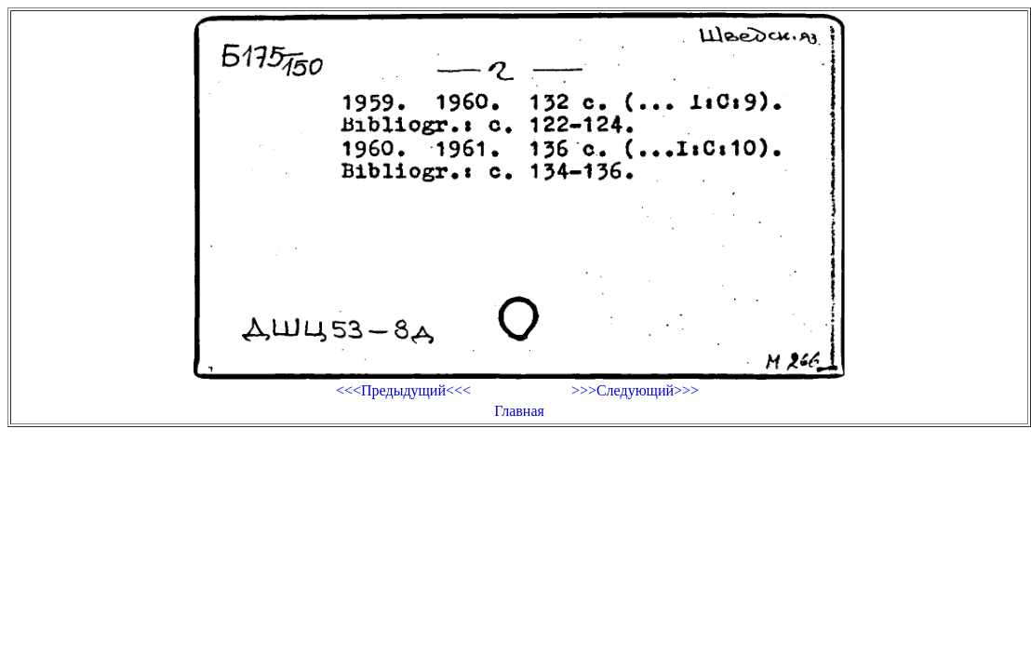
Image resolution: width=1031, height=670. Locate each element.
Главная (519, 411)
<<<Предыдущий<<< (403, 390)
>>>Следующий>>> (635, 390)
